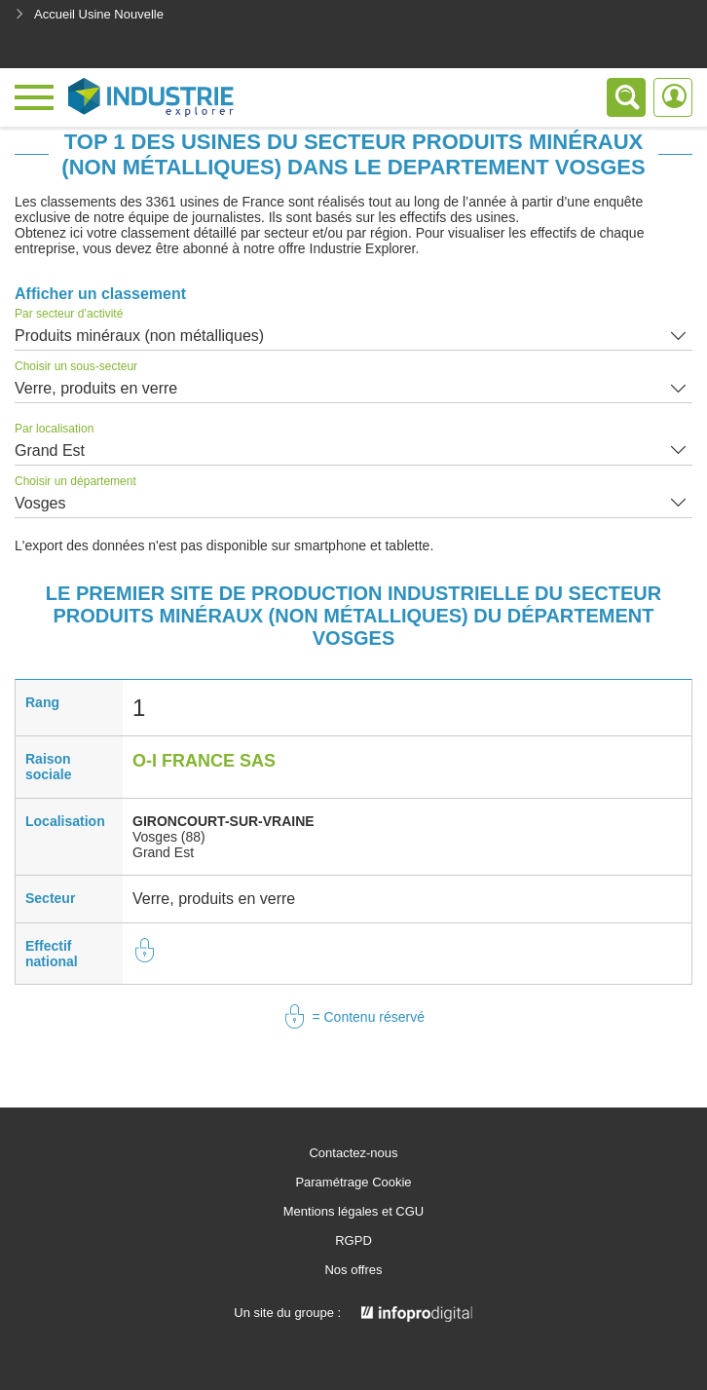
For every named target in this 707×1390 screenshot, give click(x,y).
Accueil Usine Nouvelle (89, 14)
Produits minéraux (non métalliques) (139, 335)
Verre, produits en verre (96, 388)
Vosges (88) (168, 837)
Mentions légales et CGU (354, 1212)
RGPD (353, 1241)
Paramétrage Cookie (353, 1182)
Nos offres (353, 1270)
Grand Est (50, 450)
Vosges (40, 503)
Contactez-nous (353, 1153)
